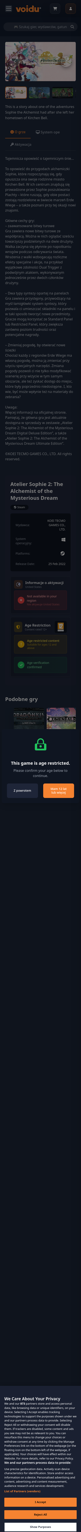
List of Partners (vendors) (22, 1495)
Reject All (40, 1519)
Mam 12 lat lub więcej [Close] (59, 791)
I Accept (40, 1506)
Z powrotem (22, 790)
